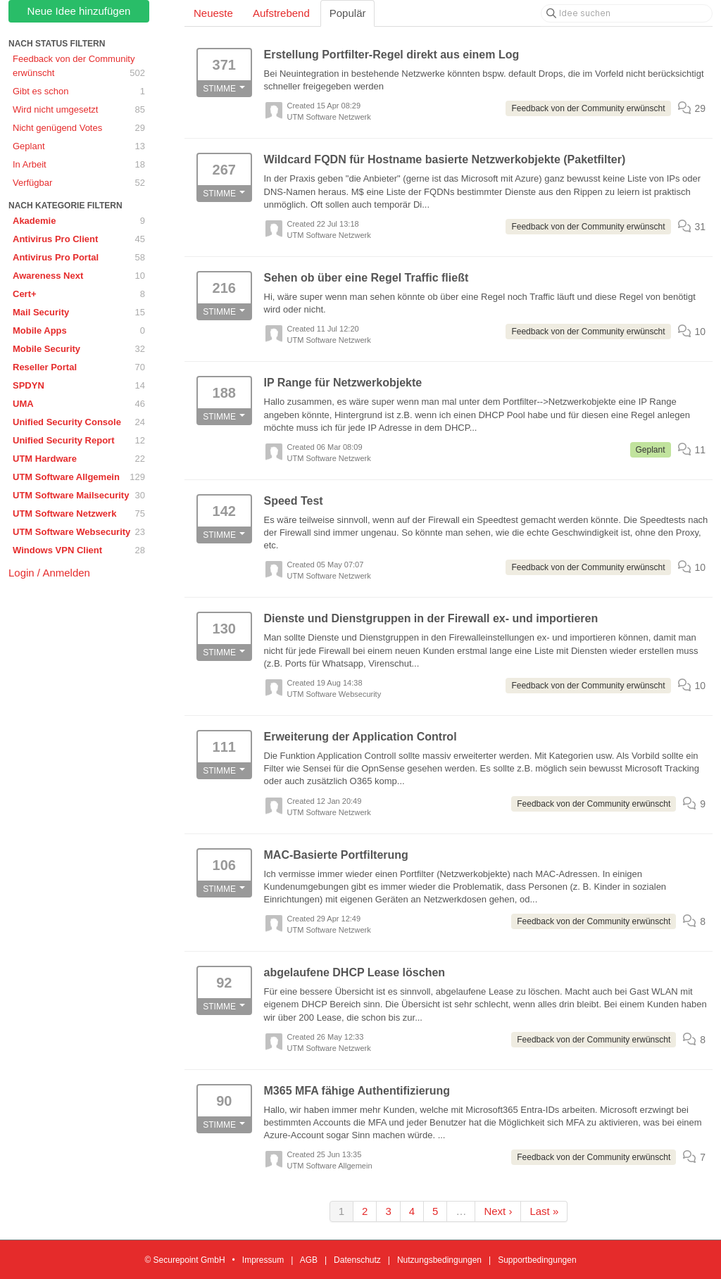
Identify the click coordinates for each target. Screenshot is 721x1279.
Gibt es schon (79, 91)
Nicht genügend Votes (79, 128)
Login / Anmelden (49, 573)
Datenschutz (357, 1260)
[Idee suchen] (627, 13)
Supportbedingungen (537, 1260)
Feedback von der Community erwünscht (79, 66)
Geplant (79, 146)
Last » (543, 1211)
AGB (309, 1260)
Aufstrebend (281, 13)
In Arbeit (79, 165)
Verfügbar (79, 183)
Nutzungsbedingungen (439, 1260)
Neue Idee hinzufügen (79, 11)
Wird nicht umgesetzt (79, 110)
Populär (348, 13)
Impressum (263, 1260)
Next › (498, 1211)
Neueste (213, 13)
